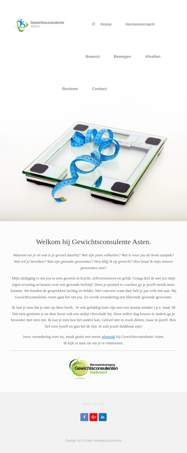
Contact (99, 88)
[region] (93, 159)
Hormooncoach (139, 24)
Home (101, 24)
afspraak (108, 336)
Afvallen (153, 56)
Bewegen (122, 56)
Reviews (70, 88)
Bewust (93, 56)
